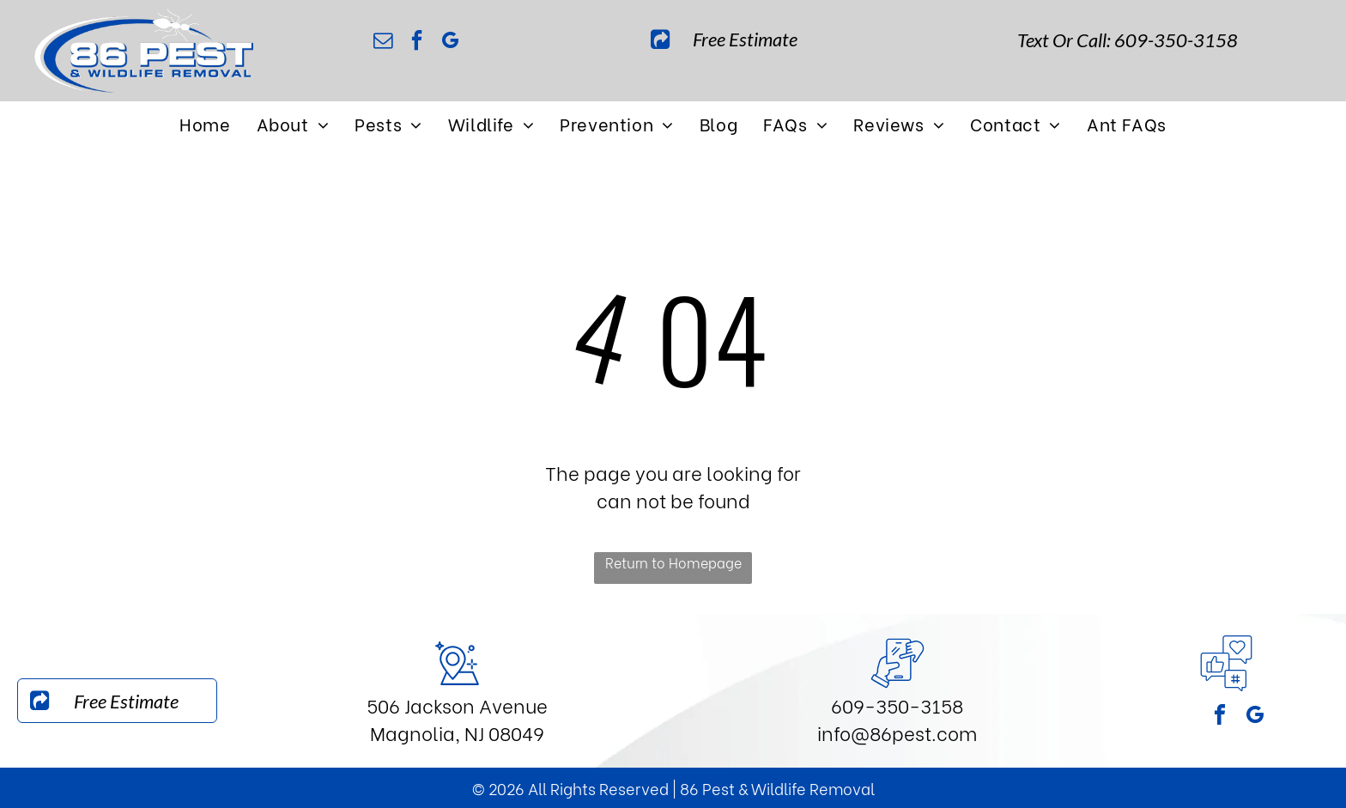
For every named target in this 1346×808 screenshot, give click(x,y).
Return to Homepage (673, 562)
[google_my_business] (450, 42)
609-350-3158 (897, 705)
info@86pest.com (897, 732)
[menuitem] (205, 123)
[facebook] (417, 42)
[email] (383, 42)
